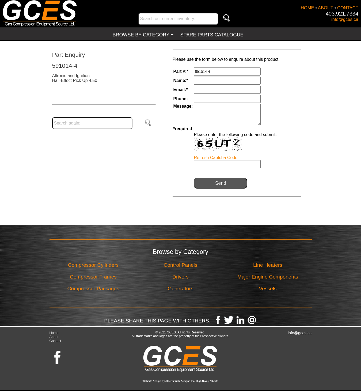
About (54, 337)
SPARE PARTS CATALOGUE (212, 34)
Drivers (180, 277)
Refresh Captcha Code (215, 157)
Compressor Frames (93, 277)
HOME (307, 7)
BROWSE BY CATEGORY (143, 34)
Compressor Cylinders (93, 265)
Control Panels (180, 265)
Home (54, 333)
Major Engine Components (267, 277)
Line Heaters (267, 265)
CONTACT (347, 7)
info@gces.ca (344, 19)
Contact (55, 341)
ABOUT (325, 7)
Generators (180, 288)
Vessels (267, 288)
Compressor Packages (93, 288)
